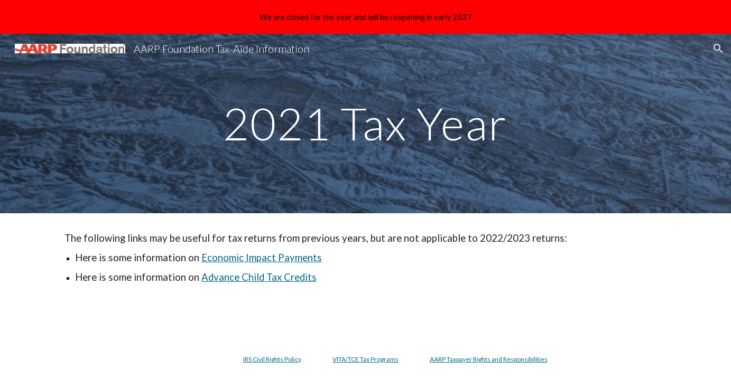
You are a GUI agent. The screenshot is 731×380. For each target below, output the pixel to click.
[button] (718, 48)
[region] (365, 17)
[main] (366, 123)
